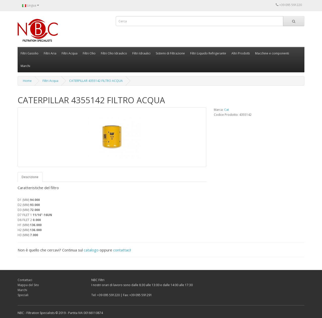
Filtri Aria (50, 53)
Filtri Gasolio (29, 53)
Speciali (23, 295)
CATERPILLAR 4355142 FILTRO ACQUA (96, 81)
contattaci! (122, 249)
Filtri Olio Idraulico (114, 53)
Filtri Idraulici (141, 53)
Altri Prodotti (240, 53)
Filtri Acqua (69, 53)
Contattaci (25, 280)
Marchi (25, 66)
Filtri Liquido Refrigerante (208, 53)
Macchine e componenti (272, 53)
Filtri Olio (89, 53)
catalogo (91, 249)
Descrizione (30, 177)
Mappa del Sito (28, 285)
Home (27, 81)
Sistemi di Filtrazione (170, 53)
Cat (226, 110)
